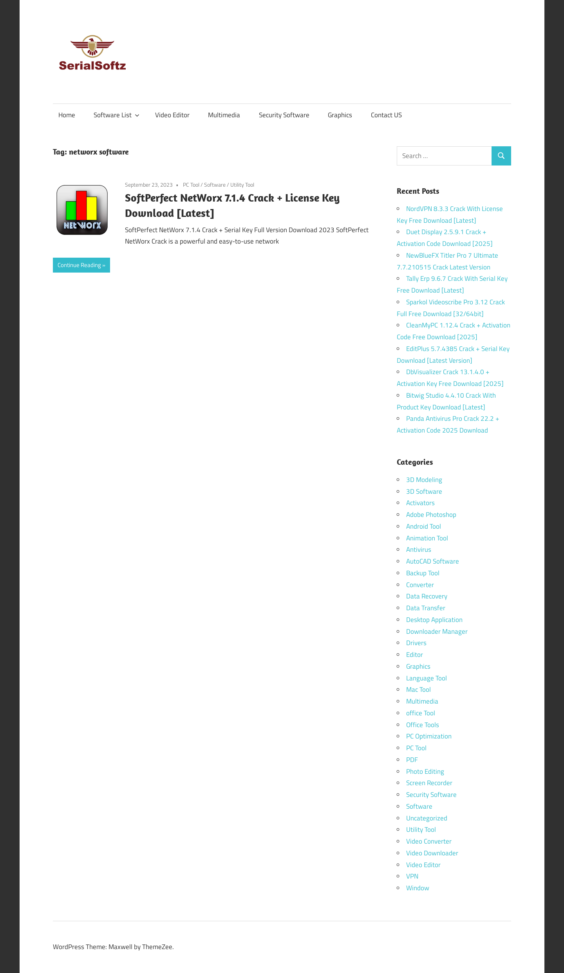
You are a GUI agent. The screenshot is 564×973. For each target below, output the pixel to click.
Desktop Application (434, 620)
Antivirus (418, 549)
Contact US (386, 115)
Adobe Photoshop (431, 514)
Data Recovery (426, 596)
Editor (414, 654)
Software (215, 184)
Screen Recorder (429, 783)
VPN (412, 876)
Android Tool (423, 526)
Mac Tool (418, 689)
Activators (420, 503)
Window (417, 888)
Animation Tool (427, 538)
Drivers (416, 643)
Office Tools (422, 725)
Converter (420, 585)
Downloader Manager (437, 631)
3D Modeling (424, 480)
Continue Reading (79, 264)
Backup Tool (422, 573)
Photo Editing (425, 771)
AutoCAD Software (432, 561)
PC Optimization (429, 736)
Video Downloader (432, 853)
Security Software (284, 115)
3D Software (424, 491)
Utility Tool (242, 184)
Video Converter (429, 841)
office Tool (420, 713)
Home (66, 115)
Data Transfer (425, 608)
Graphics (340, 115)
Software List (116, 115)
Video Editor (172, 115)
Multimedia (224, 115)
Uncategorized (426, 818)
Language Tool (426, 678)
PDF (412, 760)
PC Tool (191, 184)
